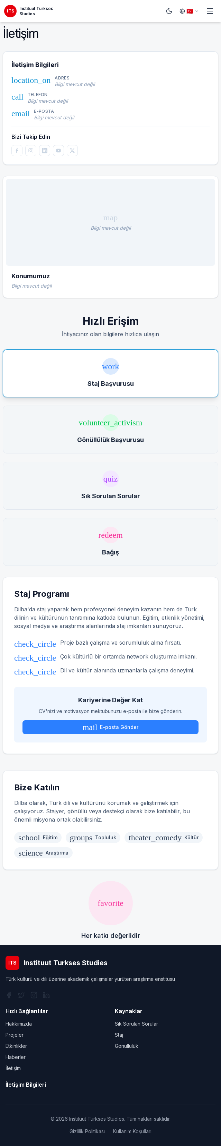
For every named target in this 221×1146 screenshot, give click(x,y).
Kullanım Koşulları (132, 1131)
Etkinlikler (16, 1046)
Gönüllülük (126, 1046)
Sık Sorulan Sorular (136, 1024)
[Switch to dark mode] (169, 11)
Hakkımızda (19, 1024)
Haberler (16, 1057)
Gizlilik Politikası (87, 1131)
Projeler (15, 1035)
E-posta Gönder (111, 727)
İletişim (13, 1068)
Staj (119, 1035)
